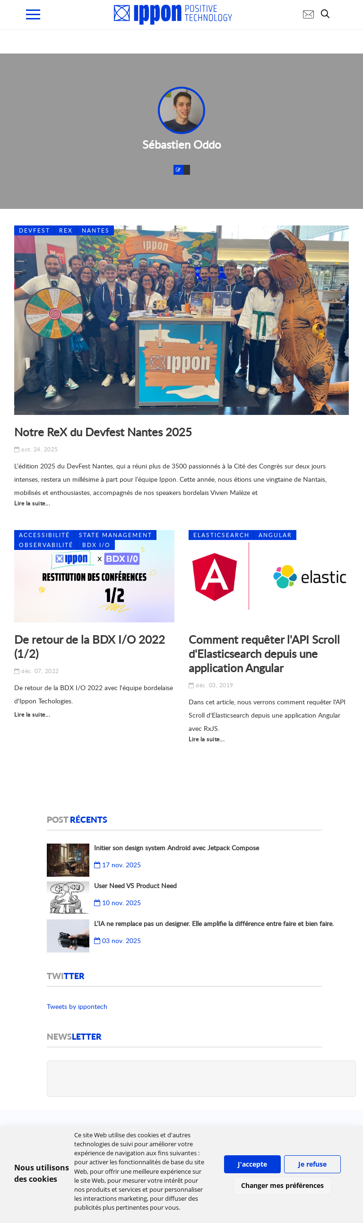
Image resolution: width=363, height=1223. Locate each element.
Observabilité (46, 545)
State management (115, 535)
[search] (327, 13)
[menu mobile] (33, 14)
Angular (275, 535)
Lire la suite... (32, 503)
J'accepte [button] (252, 1164)
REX (66, 230)
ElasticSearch (221, 535)
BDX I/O (96, 545)
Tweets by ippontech (77, 1006)
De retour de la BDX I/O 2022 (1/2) (89, 646)
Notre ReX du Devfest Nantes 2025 (103, 432)
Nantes (96, 230)
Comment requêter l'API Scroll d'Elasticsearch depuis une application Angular (264, 653)
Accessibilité (44, 535)
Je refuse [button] (312, 1164)
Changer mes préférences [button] (282, 1185)
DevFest (34, 230)
